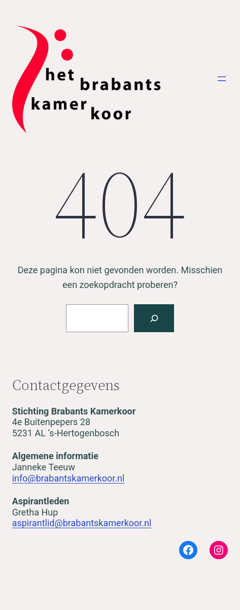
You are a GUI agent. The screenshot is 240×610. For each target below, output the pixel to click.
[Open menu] (222, 79)
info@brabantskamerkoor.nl (68, 478)
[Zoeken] (154, 318)
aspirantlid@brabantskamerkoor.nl (82, 523)
